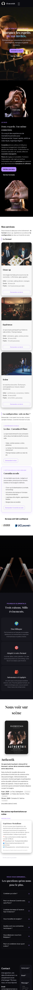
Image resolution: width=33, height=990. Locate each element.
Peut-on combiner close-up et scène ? (14, 946)
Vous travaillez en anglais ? (12, 920)
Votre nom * (25, 970)
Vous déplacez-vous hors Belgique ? (12, 937)
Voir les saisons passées (10, 857)
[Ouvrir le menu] (19, 4)
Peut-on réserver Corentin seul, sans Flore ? (14, 903)
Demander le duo (11, 460)
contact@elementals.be (9, 989)
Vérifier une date (9, 169)
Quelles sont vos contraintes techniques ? (13, 928)
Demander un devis (16, 50)
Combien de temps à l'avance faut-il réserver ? (13, 912)
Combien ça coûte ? (10, 895)
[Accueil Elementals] (8, 4)
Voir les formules (16, 56)
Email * (25, 977)
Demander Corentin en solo (14, 507)
